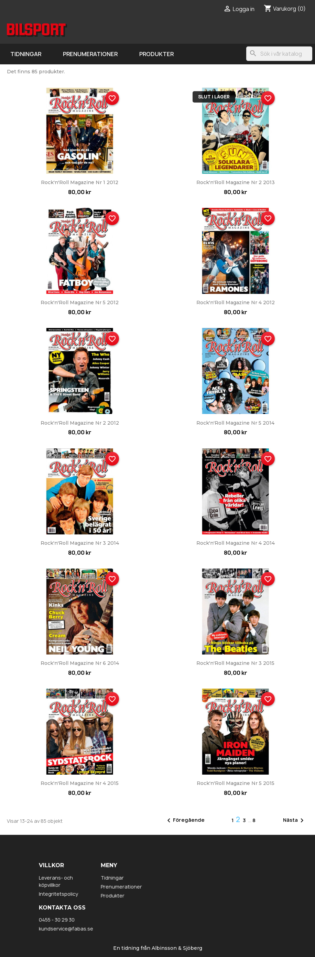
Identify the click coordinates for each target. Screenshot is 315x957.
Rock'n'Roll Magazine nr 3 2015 (235, 663)
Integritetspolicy (58, 894)
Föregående (185, 820)
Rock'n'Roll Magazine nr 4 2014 (235, 543)
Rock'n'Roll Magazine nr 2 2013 (235, 182)
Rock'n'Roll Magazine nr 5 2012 (80, 302)
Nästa (294, 820)
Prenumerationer (90, 54)
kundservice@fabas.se (66, 928)
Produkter (156, 54)
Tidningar (25, 54)
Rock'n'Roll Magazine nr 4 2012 (235, 302)
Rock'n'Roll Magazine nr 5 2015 (235, 783)
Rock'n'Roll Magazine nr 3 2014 (80, 543)
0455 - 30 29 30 (57, 919)
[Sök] (279, 53)
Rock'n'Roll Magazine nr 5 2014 (235, 423)
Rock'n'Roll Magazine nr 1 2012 (79, 182)
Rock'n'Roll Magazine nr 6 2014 (80, 663)
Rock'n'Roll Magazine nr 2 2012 (80, 423)
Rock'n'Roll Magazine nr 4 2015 (80, 783)
